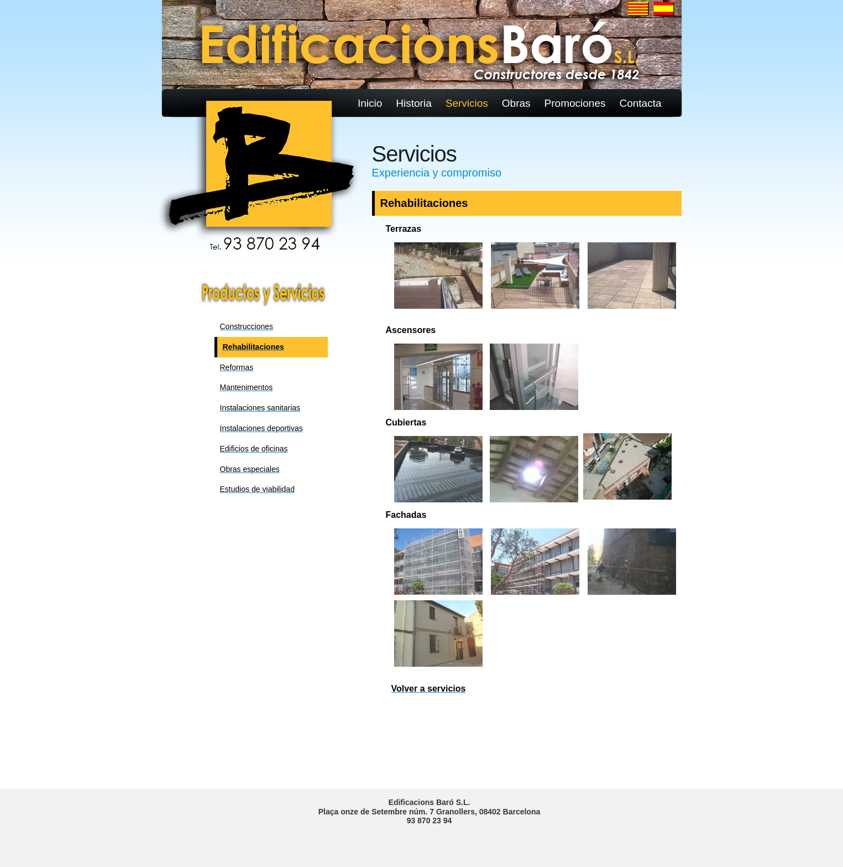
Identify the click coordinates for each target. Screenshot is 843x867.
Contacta (640, 103)
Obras (516, 103)
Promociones (575, 103)
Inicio (370, 103)
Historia (413, 103)
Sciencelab (344, 28)
